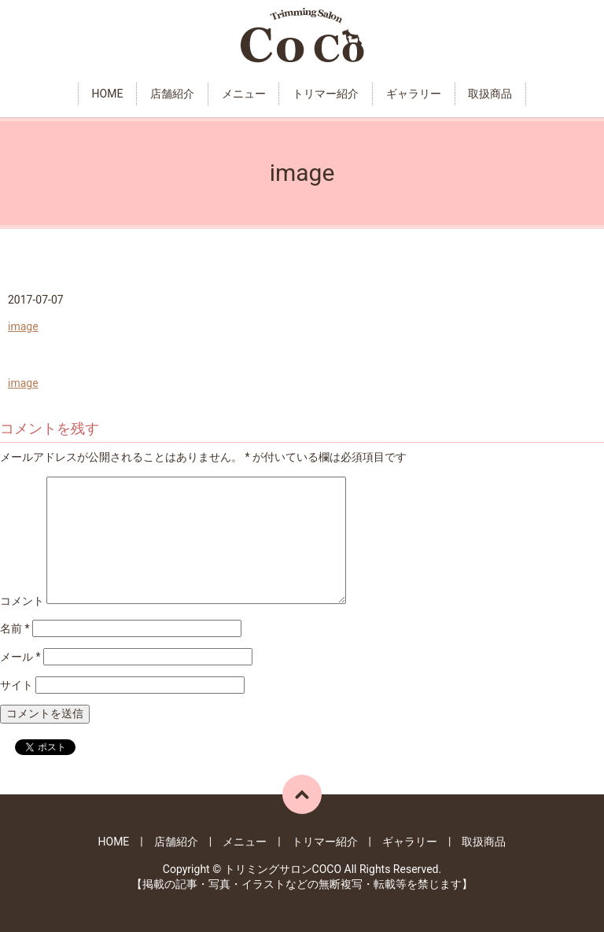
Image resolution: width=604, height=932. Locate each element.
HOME (107, 93)
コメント (22, 600)
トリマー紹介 (326, 93)
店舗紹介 (172, 93)
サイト (16, 685)
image (23, 326)
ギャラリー (413, 93)
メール (20, 656)
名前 (15, 628)
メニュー (244, 93)
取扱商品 (490, 93)
